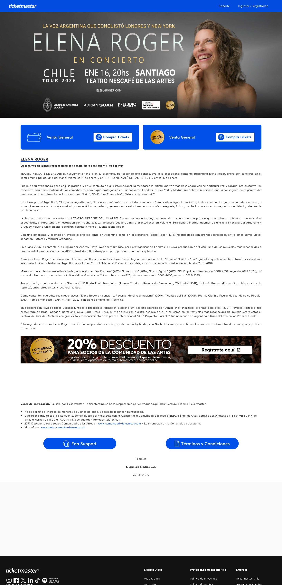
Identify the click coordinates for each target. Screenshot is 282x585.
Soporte (224, 6)
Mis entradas (152, 578)
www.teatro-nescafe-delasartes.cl (63, 427)
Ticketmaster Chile (247, 578)
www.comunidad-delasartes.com (119, 423)
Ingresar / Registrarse (253, 6)
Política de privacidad (203, 578)
